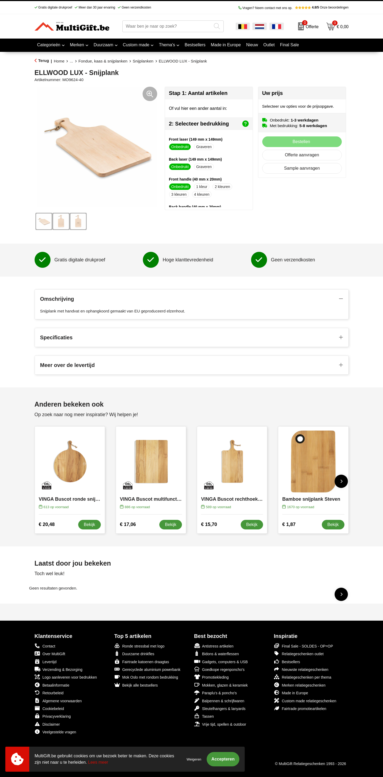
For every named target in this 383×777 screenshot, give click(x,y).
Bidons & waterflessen (216, 653)
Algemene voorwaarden (58, 700)
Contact (45, 646)
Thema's (167, 45)
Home (59, 61)
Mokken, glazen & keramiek (221, 684)
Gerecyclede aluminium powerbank (147, 669)
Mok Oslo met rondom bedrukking (146, 676)
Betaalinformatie (52, 684)
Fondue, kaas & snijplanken (102, 61)
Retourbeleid (49, 692)
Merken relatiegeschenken (300, 684)
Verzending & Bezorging (58, 669)
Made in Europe (291, 692)
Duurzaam (103, 45)
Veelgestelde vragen (55, 731)
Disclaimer (47, 723)
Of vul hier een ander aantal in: (198, 108)
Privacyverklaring (53, 715)
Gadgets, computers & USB (221, 661)
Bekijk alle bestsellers (136, 684)
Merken (77, 45)
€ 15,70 (209, 524)
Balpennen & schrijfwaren (219, 700)
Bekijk (89, 524)
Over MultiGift (50, 653)
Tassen (204, 715)
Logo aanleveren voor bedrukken (66, 676)
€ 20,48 (47, 524)
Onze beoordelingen (321, 7)
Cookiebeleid (49, 708)
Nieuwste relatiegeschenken (301, 669)
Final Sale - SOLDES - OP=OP (303, 645)
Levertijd (46, 661)
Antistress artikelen (214, 645)
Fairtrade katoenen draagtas (141, 661)
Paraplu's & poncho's (215, 692)
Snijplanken (143, 61)
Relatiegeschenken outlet (299, 653)
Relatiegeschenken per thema (302, 676)
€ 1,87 (288, 524)
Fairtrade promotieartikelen (300, 708)
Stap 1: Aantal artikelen (198, 93)
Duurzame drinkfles (134, 653)
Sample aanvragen (302, 168)
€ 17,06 (128, 524)
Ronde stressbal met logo (139, 645)
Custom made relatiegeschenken (305, 700)
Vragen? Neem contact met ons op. (265, 8)
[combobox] (167, 26)
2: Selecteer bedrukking (209, 123)
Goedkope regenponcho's (219, 669)
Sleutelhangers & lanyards (219, 708)
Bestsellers (287, 661)
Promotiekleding (211, 676)
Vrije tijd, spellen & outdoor (220, 723)
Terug (43, 60)
